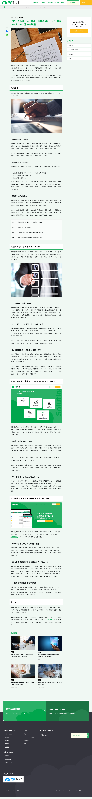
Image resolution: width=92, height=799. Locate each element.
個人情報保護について (8, 792)
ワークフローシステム (29, 739)
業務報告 (26, 742)
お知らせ (7, 749)
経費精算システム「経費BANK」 (45, 736)
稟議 (21, 19)
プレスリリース (8, 764)
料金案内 (7, 742)
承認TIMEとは (8, 736)
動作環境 (7, 745)
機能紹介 (7, 739)
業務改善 (26, 736)
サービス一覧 (8, 761)
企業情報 (7, 757)
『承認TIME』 (15, 539)
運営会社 (19, 792)
